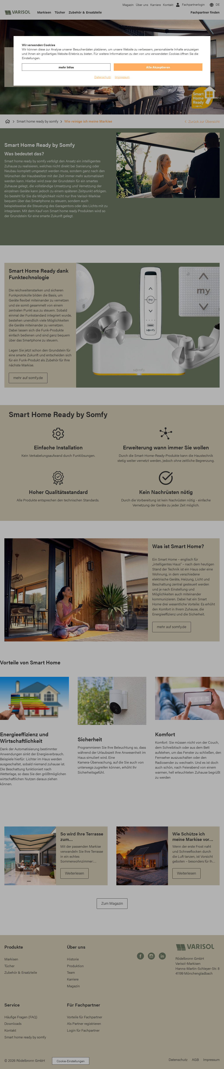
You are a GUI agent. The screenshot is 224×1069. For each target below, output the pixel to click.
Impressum (122, 77)
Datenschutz (102, 77)
